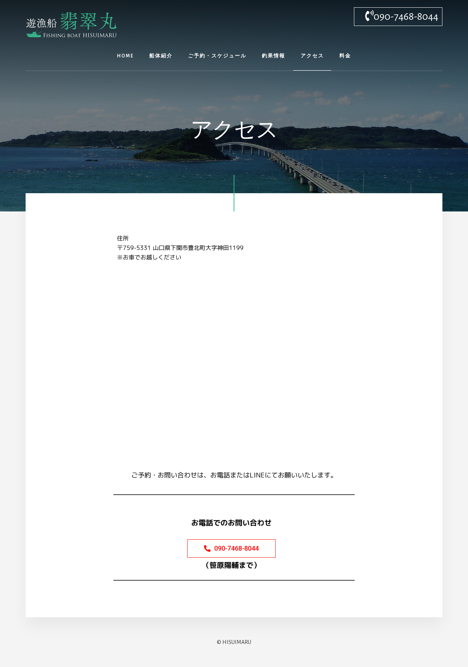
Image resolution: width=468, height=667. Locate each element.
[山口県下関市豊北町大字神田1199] (234, 363)
